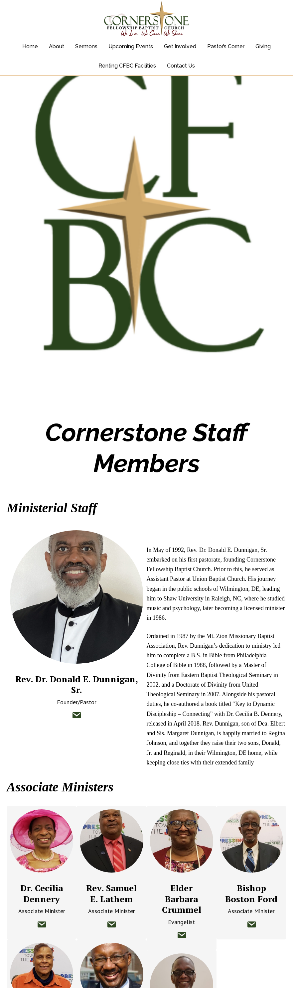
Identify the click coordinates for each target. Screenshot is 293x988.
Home (30, 46)
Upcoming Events (130, 46)
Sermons (86, 46)
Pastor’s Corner (225, 46)
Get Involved (180, 46)
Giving (263, 46)
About (56, 46)
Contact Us (181, 66)
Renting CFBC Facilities (127, 66)
